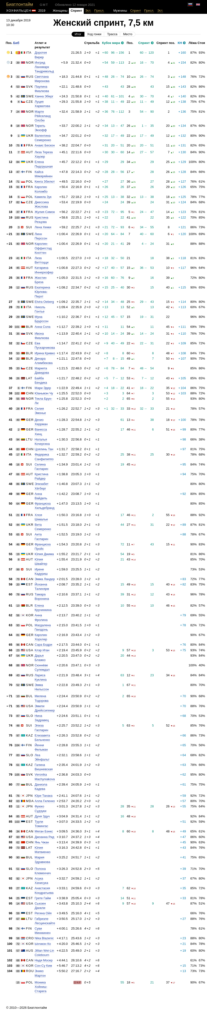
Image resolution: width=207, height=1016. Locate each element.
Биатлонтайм (19, 4)
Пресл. (99, 10)
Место (127, 34)
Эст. (88, 10)
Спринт (135, 10)
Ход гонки (94, 34)
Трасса (112, 34)
